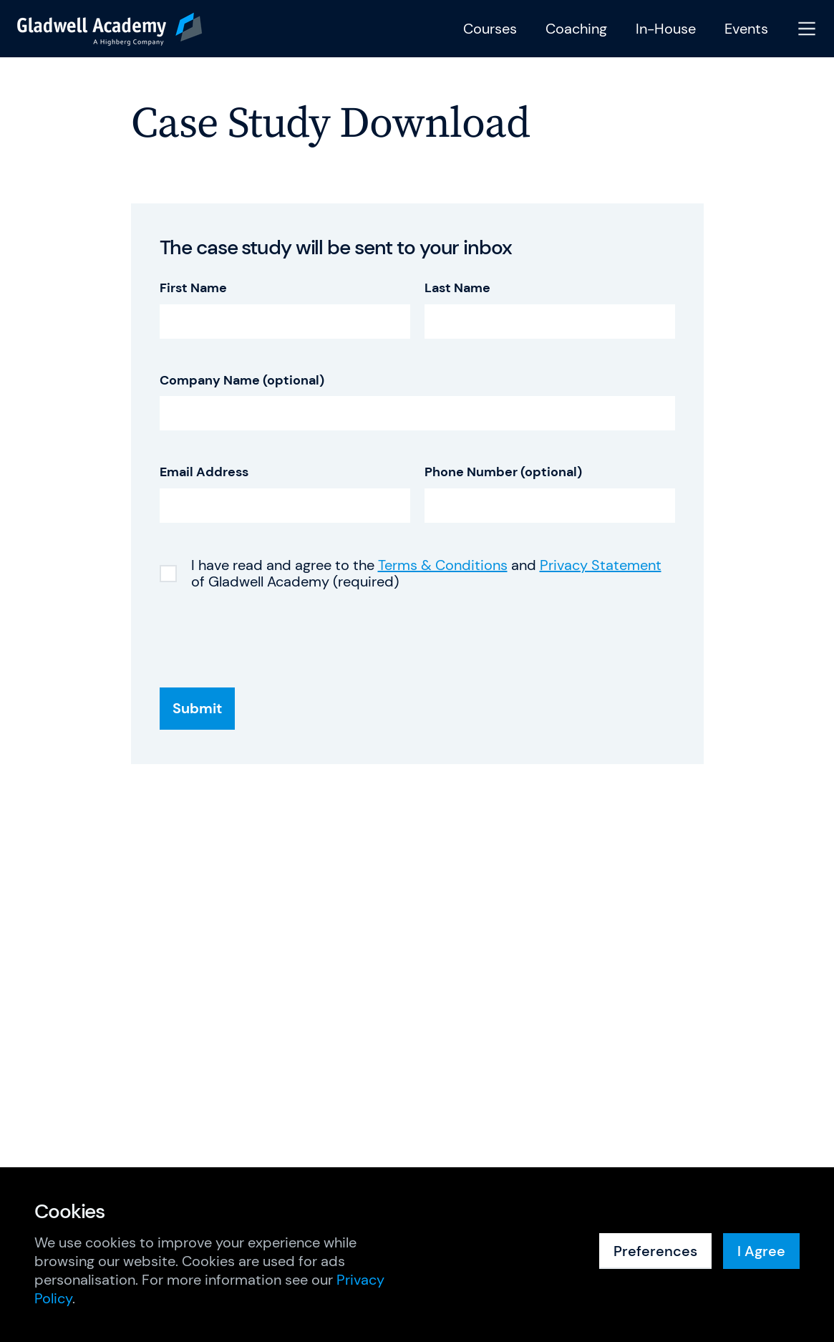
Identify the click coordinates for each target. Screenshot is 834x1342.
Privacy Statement (600, 565)
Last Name (457, 288)
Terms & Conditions (443, 565)
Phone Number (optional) (503, 472)
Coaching (576, 29)
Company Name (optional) (242, 380)
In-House (666, 29)
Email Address (204, 472)
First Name (193, 288)
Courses (490, 29)
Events (746, 29)
